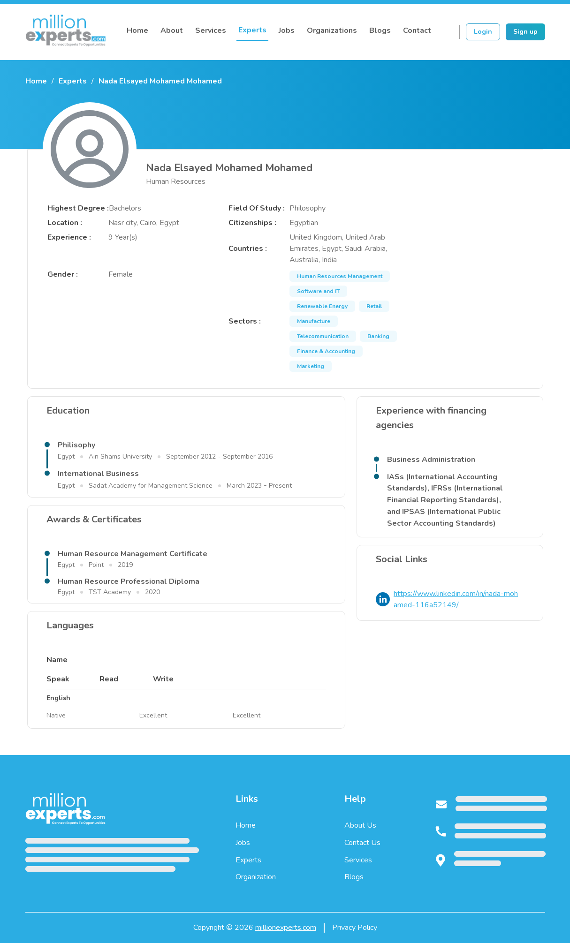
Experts (252, 30)
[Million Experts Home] (65, 32)
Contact (417, 30)
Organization (256, 877)
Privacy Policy (354, 927)
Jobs (287, 30)
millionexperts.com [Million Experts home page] (285, 927)
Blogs (380, 30)
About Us (360, 825)
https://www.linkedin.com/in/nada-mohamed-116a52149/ (456, 599)
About (171, 30)
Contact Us (362, 842)
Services (210, 30)
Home (137, 30)
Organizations (332, 30)
